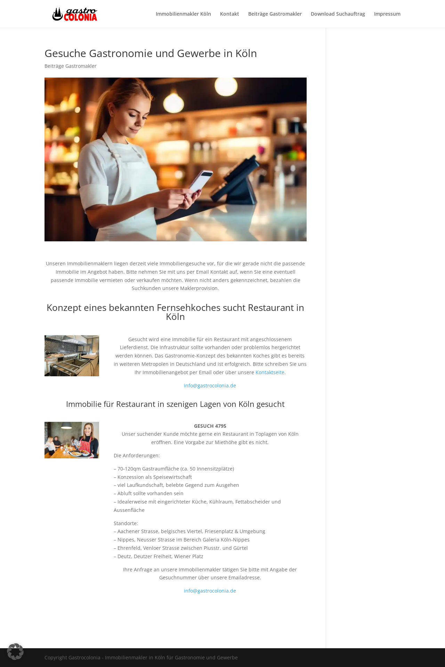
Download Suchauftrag (338, 14)
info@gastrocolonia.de (210, 385)
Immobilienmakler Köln (183, 14)
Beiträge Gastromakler (275, 14)
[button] (15, 651)
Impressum (387, 14)
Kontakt (229, 14)
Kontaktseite (270, 372)
